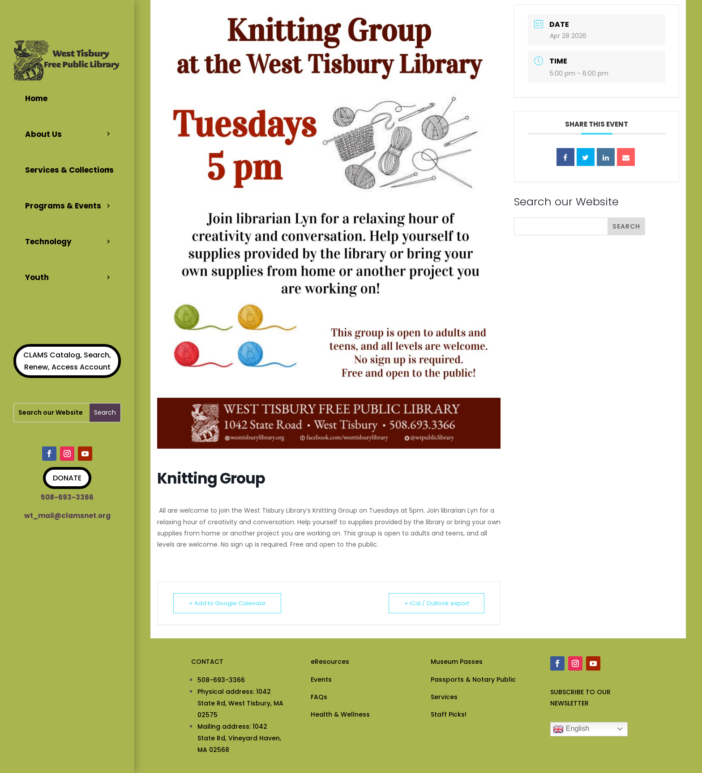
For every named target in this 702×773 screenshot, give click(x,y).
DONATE (67, 478)
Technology (48, 241)
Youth (37, 277)
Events (321, 679)
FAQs (319, 696)
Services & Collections (69, 170)
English (571, 729)
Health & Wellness (340, 714)
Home (36, 98)
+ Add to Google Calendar (227, 603)
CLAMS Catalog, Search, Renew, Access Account (67, 360)
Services (444, 696)
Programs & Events (63, 205)
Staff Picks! (449, 714)
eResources (330, 661)
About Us (43, 134)
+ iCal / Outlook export (436, 603)
